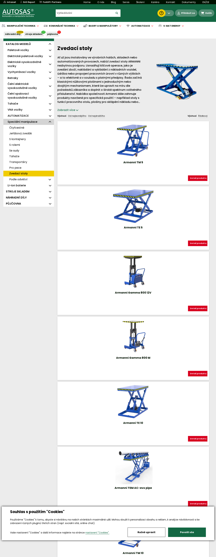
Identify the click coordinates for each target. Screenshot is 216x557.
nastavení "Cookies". (97, 532)
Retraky (13, 78)
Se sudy (14, 151)
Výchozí (61, 115)
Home (87, 2)
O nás (100, 2)
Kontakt (170, 2)
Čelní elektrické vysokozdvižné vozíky (22, 86)
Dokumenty (189, 2)
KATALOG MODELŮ (18, 44)
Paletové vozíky (18, 50)
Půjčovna (114, 554)
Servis (126, 2)
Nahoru (63, 383)
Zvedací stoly (18, 173)
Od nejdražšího (96, 115)
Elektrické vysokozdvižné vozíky (24, 64)
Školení (140, 2)
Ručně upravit (146, 532)
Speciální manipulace (22, 122)
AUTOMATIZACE (18, 116)
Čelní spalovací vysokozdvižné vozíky (22, 96)
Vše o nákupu (18, 554)
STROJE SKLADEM (34, 34)
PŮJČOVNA (52, 34)
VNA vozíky (15, 110)
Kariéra (155, 2)
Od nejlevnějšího (77, 115)
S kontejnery (17, 139)
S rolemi (14, 145)
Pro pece (15, 168)
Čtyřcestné (16, 128)
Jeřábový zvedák (20, 133)
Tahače (13, 104)
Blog (113, 2)
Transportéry (18, 162)
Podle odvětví (18, 179)
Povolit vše (187, 532)
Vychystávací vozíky (22, 72)
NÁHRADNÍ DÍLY (13, 34)
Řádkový (203, 115)
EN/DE (205, 2)
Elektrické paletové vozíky (25, 56)
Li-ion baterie (17, 185)
